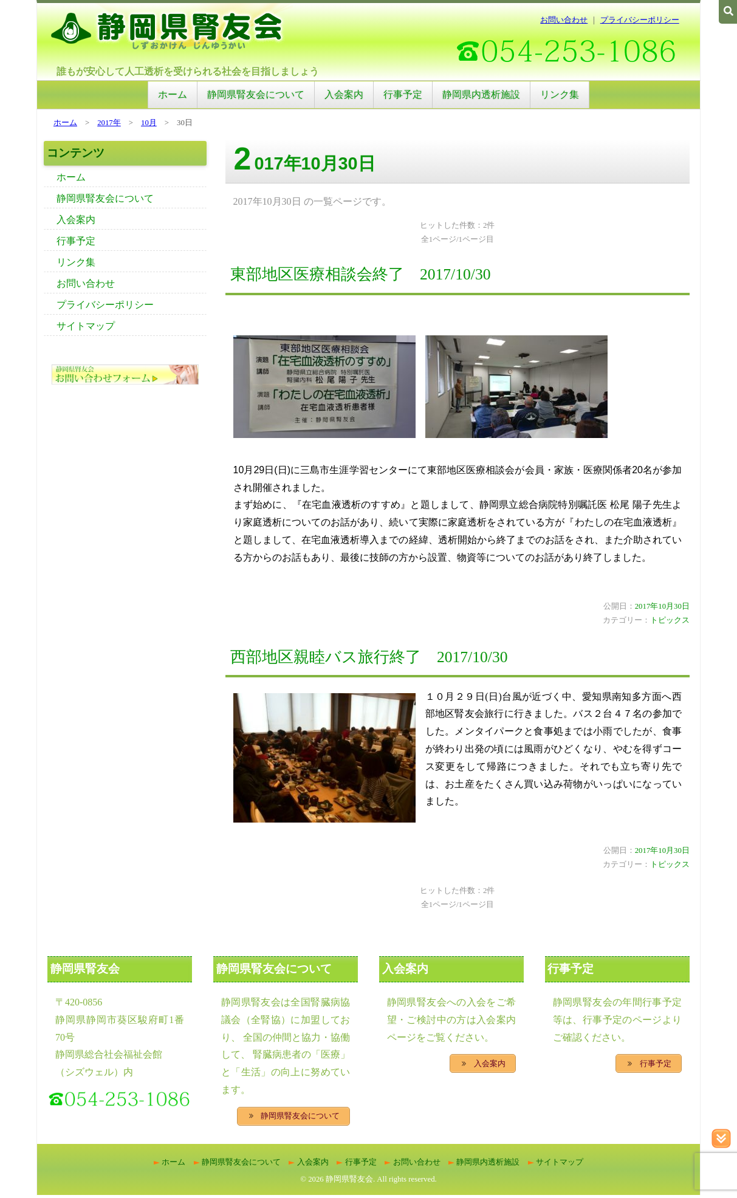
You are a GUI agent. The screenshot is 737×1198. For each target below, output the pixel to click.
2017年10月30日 (662, 606)
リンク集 (559, 94)
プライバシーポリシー (639, 19)
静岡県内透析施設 (481, 94)
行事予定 (402, 94)
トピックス (670, 620)
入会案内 (343, 94)
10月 (149, 122)
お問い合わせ (564, 19)
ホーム (172, 94)
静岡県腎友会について (255, 94)
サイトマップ (86, 326)
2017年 (109, 122)
